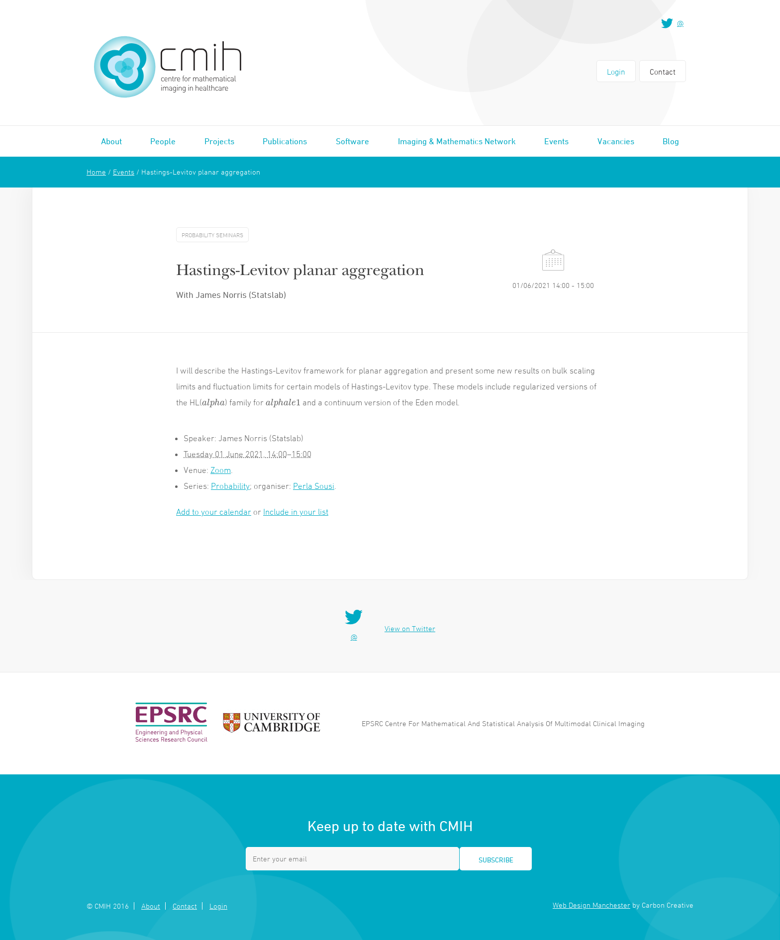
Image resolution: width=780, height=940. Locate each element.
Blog (671, 141)
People (163, 141)
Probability (230, 486)
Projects (219, 141)
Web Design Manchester (591, 905)
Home (96, 172)
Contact (663, 71)
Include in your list (295, 512)
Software (352, 141)
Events (556, 141)
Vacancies (615, 141)
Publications (285, 141)
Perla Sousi (313, 486)
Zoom (220, 470)
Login (616, 71)
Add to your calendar (213, 512)
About (111, 141)
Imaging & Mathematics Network (457, 141)
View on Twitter (410, 628)
